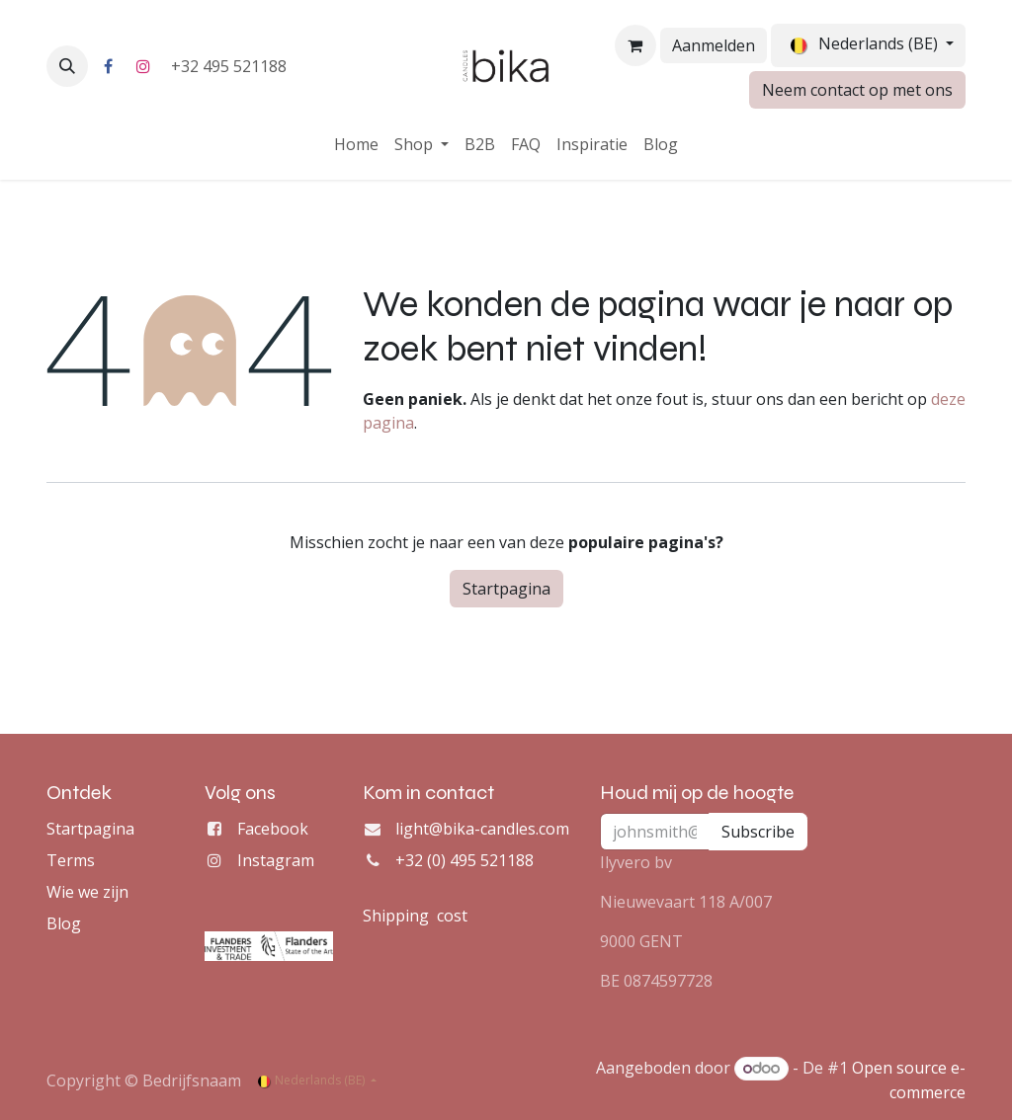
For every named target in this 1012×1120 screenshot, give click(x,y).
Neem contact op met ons (857, 90)
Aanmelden (713, 45)
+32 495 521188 (231, 66)
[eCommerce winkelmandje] (635, 45)
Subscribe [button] (758, 831)
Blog (63, 923)
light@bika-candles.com (482, 829)
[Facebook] (108, 66)
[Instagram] (143, 66)
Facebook (272, 829)
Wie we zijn (87, 892)
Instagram (275, 860)
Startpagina (506, 589)
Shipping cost (415, 915)
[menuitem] (356, 144)
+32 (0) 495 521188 (464, 860)
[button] (67, 66)
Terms (70, 860)
